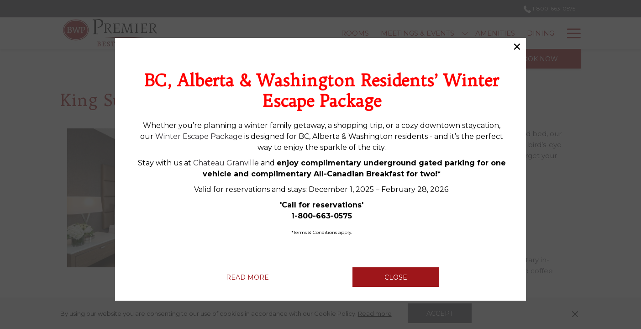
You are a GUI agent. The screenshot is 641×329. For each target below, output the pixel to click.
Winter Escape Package (198, 136)
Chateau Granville (226, 163)
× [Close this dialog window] (517, 47)
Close (395, 277)
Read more (258, 277)
